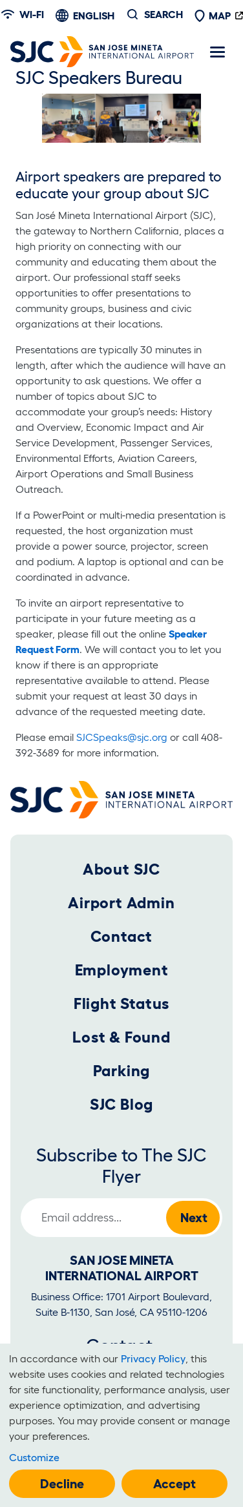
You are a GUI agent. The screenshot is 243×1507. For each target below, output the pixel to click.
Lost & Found (121, 1037)
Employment (122, 970)
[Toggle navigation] (217, 51)
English (93, 15)
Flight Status (121, 1003)
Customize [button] (34, 1457)
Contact (121, 936)
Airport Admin (121, 902)
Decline (62, 1484)
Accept (174, 1484)
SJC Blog (121, 1104)
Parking (122, 1070)
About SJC (121, 869)
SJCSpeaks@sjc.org (121, 737)
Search (163, 14)
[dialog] (121, 1425)
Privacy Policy (153, 1358)
